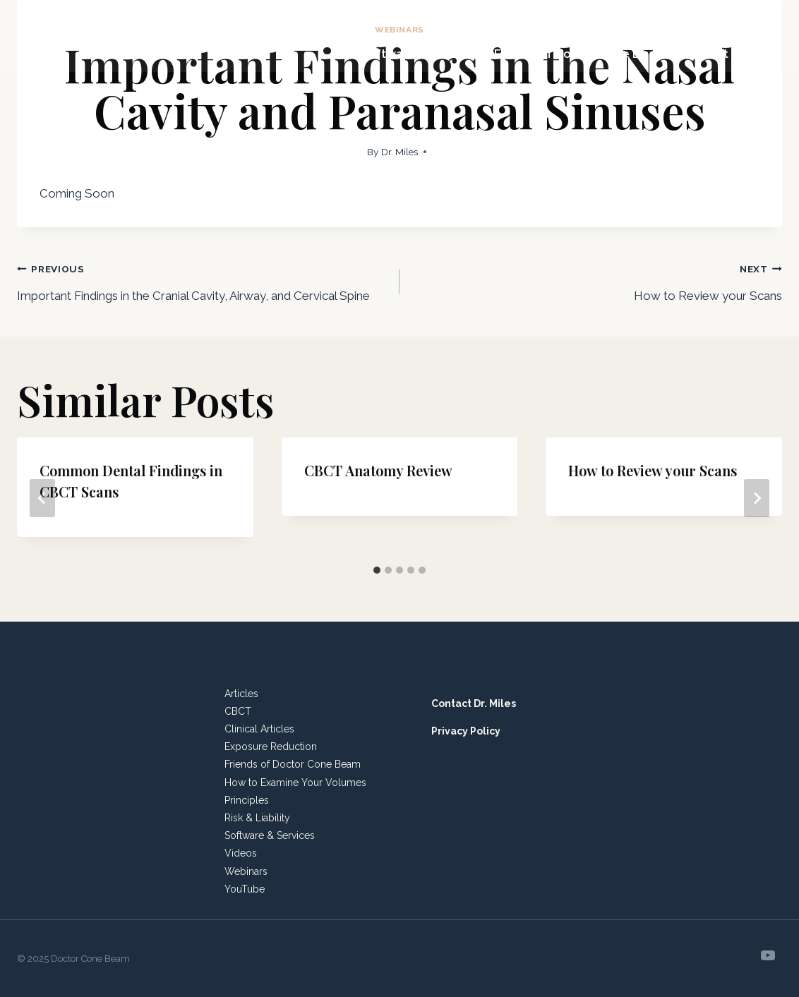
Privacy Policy (465, 731)
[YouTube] (768, 955)
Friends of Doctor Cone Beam (580, 54)
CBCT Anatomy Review (378, 470)
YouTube (244, 889)
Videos (240, 853)
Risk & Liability (257, 817)
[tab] (376, 570)
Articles (241, 693)
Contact (704, 54)
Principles (246, 800)
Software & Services (420, 54)
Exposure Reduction (270, 746)
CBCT (237, 711)
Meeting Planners (462, 18)
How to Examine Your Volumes (295, 782)
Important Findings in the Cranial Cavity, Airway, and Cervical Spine (202, 280)
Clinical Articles (259, 729)
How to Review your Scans (596, 280)
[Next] (756, 498)
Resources (696, 18)
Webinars (246, 871)
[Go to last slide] (42, 498)
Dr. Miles (399, 151)
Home (380, 18)
